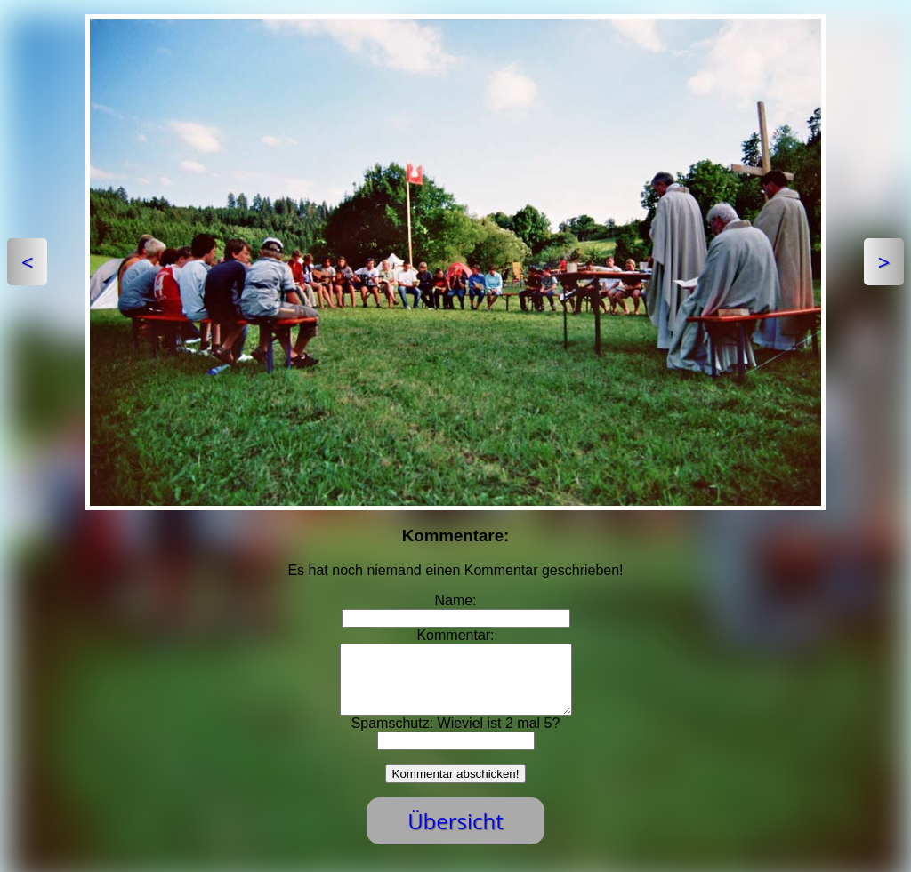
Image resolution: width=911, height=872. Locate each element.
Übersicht (455, 834)
